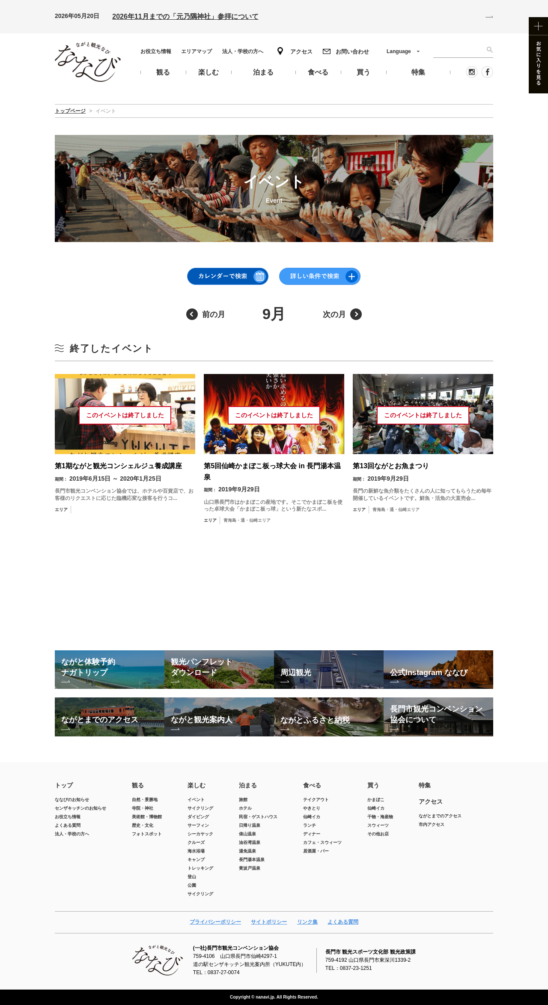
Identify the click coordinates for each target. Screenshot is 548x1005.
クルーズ (196, 842)
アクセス (301, 51)
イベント (196, 799)
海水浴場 (196, 851)
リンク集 (307, 922)
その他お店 (378, 834)
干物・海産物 (380, 816)
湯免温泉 (247, 851)
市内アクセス (431, 824)
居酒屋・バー (316, 851)
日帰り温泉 (249, 825)
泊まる (248, 785)
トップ (64, 785)
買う (373, 785)
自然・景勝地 (145, 799)
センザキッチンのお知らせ (80, 808)
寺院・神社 (142, 808)
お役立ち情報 (155, 51)
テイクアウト (316, 799)
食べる (312, 785)
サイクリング (200, 808)
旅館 (243, 799)
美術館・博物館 (147, 816)
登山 (192, 876)
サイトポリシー (269, 922)
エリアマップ (196, 51)
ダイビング (198, 816)
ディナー (311, 834)
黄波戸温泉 (249, 868)
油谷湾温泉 (249, 842)
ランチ (309, 825)
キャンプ (196, 859)
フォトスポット (147, 834)
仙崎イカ (311, 816)
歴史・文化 (142, 825)
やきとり (311, 808)
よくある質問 (67, 825)
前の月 (213, 314)
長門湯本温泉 (252, 859)
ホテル (245, 808)
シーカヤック (200, 834)
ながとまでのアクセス (440, 816)
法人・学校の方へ (242, 51)
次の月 (334, 314)
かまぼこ (375, 799)
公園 (192, 885)
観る (138, 785)
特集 (425, 785)
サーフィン (198, 825)
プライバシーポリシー (215, 922)
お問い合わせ (352, 51)
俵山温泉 (247, 834)
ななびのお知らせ (72, 799)
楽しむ (197, 785)
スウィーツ (378, 825)
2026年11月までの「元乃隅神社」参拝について (185, 16)
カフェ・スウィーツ (322, 842)
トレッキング (200, 868)
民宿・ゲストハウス (258, 816)
